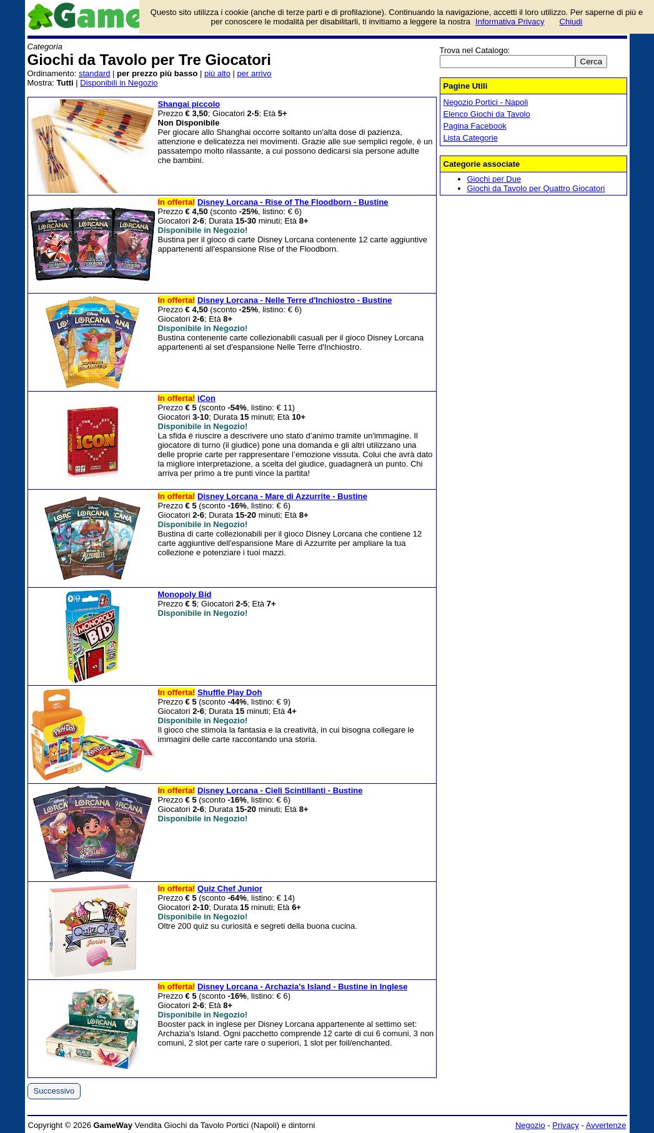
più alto (217, 73)
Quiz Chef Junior (229, 888)
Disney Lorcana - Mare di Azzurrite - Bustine (282, 496)
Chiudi (571, 21)
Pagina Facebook (475, 126)
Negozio (530, 1125)
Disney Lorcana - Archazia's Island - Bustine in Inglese (302, 986)
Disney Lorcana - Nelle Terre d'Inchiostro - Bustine (294, 300)
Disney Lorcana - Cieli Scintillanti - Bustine (279, 790)
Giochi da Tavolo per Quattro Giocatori (536, 188)
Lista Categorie (470, 137)
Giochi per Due (494, 179)
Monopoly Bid (185, 594)
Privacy (565, 1125)
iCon (206, 398)
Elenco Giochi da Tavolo (486, 114)
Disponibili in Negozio (118, 82)
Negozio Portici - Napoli (485, 102)
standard (95, 73)
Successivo (54, 1091)
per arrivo (254, 73)
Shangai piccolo (189, 104)
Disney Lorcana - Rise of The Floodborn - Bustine (293, 202)
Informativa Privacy (510, 21)
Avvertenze (606, 1125)
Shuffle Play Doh (229, 692)
